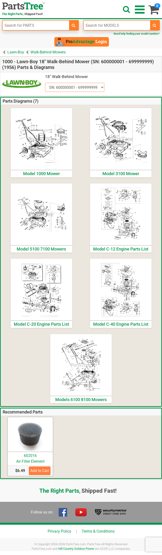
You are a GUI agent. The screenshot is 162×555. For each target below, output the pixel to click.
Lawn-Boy (15, 52)
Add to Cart (39, 470)
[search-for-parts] (73, 25)
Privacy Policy (59, 531)
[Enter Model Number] (117, 25)
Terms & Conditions (98, 531)
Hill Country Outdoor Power (76, 548)
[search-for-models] (154, 25)
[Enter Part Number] (36, 25)
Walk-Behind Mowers (48, 52)
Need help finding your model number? (136, 33)
